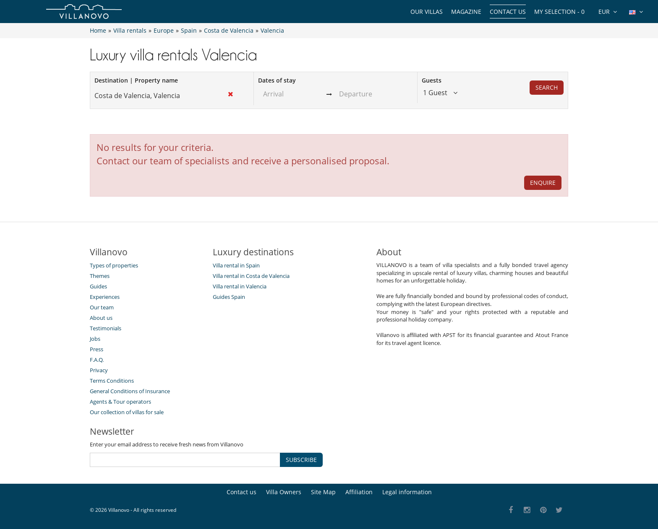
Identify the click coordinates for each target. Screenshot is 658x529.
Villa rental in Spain (236, 265)
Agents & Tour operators (120, 401)
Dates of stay (277, 80)
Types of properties (114, 265)
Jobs (95, 338)
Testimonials (105, 328)
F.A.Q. (97, 359)
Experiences (105, 297)
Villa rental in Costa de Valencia (251, 276)
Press (96, 349)
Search (546, 87)
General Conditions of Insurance (130, 391)
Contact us (508, 12)
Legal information (407, 492)
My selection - (559, 12)
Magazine (466, 12)
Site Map (323, 492)
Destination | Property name (136, 80)
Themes (100, 276)
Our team (102, 307)
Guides (98, 286)
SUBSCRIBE (301, 460)
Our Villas (426, 12)
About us (101, 318)
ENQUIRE (543, 183)
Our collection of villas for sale (127, 412)
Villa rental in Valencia (239, 286)
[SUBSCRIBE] (185, 460)
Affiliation (359, 492)
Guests (431, 80)
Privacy (99, 370)
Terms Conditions (112, 380)
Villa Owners (283, 492)
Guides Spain (229, 297)
